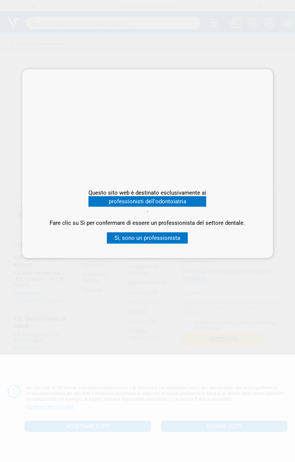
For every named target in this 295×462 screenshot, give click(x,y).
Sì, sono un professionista (147, 238)
